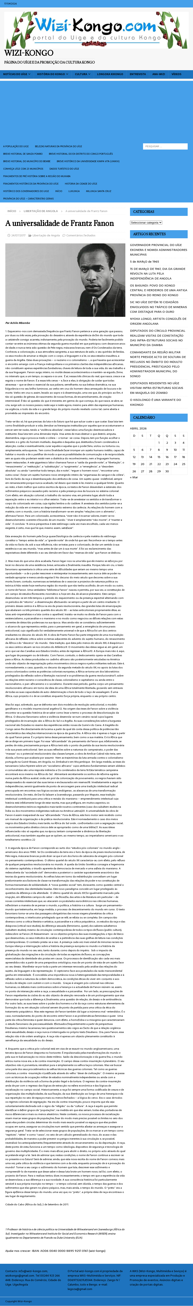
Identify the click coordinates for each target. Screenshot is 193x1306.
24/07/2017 (18, 235)
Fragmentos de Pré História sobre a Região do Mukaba (36, 176)
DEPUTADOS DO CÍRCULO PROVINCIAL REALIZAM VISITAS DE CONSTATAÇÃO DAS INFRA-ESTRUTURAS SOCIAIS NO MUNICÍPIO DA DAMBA (157, 337)
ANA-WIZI (158, 74)
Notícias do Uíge (15, 74)
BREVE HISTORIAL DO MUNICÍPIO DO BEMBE (26, 161)
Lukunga (74, 191)
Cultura (81, 74)
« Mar (134, 477)
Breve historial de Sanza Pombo (22, 154)
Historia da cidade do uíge (81, 184)
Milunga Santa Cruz (98, 191)
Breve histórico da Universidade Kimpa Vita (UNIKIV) (88, 161)
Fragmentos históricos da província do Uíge (30, 184)
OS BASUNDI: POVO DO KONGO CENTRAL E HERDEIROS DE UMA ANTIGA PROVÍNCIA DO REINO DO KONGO (158, 290)
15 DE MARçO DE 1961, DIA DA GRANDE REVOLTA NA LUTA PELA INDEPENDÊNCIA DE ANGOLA (157, 273)
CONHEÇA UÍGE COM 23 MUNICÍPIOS (23, 169)
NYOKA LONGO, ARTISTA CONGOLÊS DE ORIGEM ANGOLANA (158, 321)
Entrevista (138, 74)
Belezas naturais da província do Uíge (58, 146)
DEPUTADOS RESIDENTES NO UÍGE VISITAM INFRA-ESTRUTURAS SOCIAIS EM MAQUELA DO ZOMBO (156, 388)
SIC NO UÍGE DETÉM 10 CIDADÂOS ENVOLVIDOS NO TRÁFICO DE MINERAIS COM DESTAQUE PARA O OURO (158, 307)
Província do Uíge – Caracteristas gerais (28, 199)
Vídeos (176, 74)
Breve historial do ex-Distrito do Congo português (81, 154)
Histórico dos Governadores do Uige (26, 191)
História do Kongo (51, 74)
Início (58, 191)
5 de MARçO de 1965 (144, 261)
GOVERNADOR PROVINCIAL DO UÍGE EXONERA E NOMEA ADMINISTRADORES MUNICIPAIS (158, 250)
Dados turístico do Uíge (64, 169)
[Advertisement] (96, 111)
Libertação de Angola (46, 235)
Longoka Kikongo (110, 74)
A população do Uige (16, 146)
